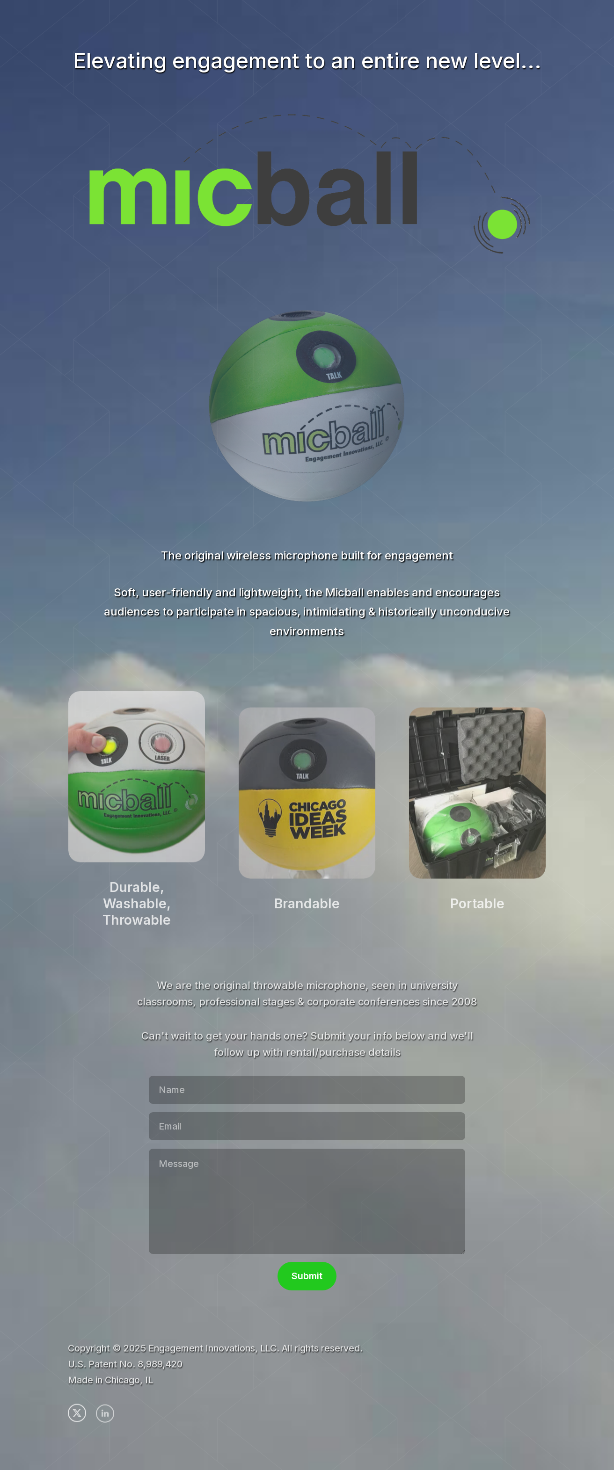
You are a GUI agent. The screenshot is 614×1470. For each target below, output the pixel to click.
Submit (307, 1276)
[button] (77, 1414)
